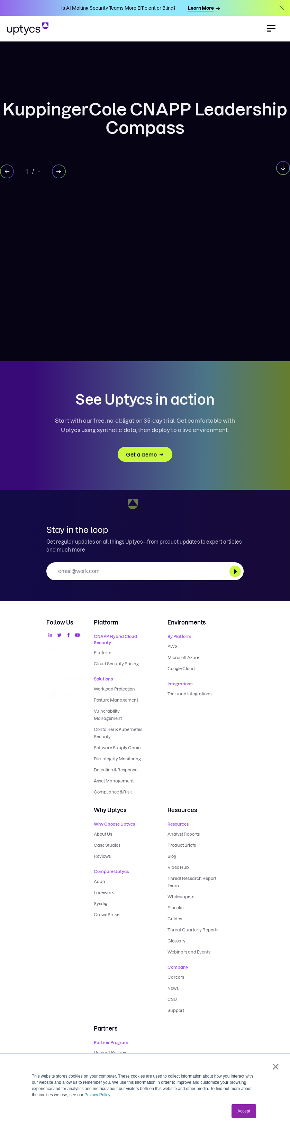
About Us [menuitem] (103, 834)
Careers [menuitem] (175, 977)
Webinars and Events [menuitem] (188, 952)
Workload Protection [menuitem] (114, 689)
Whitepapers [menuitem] (180, 896)
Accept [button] (243, 1111)
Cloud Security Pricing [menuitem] (116, 663)
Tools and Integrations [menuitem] (189, 694)
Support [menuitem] (175, 1010)
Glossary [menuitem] (176, 941)
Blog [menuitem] (171, 856)
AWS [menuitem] (172, 646)
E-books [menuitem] (175, 907)
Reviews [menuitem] (102, 856)
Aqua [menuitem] (99, 881)
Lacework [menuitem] (104, 892)
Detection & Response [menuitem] (115, 770)
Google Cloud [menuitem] (181, 668)
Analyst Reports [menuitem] (183, 834)
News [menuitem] (173, 988)
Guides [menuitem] (174, 919)
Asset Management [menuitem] (114, 781)
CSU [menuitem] (172, 999)
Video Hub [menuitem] (178, 867)
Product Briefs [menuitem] (181, 845)
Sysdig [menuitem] (100, 903)
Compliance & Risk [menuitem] (113, 792)
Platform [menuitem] (102, 652)
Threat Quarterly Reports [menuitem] (192, 930)
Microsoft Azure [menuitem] (183, 657)
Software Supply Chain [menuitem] (117, 747)
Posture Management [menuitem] (116, 700)
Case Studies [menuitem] (107, 845)
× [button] (276, 1066)
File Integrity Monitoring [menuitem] (117, 759)
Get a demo (145, 455)
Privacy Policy (97, 1094)
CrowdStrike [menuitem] (106, 914)
